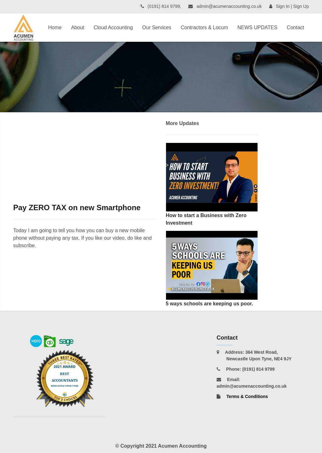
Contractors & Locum (204, 27)
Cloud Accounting (113, 27)
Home (55, 27)
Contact (295, 27)
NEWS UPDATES (257, 27)
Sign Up (301, 6)
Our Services (156, 27)
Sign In (283, 6)
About (77, 27)
